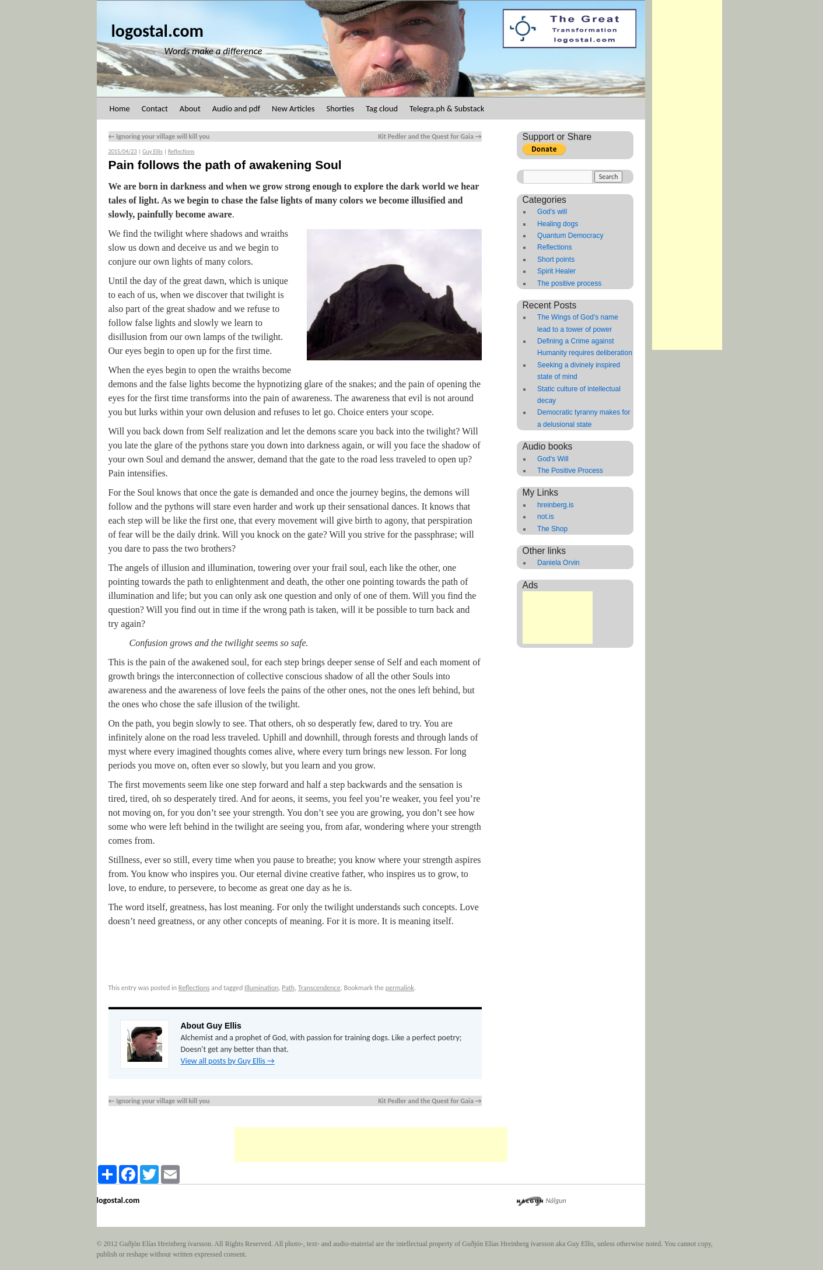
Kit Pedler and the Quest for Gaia (429, 136)
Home (120, 108)
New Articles (293, 108)
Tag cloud (382, 108)
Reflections (181, 151)
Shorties (341, 108)
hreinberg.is (555, 505)
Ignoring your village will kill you (159, 136)
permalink (400, 988)
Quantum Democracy (570, 235)
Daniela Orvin (558, 563)
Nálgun (556, 1201)
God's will (552, 212)
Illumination (261, 988)
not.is (545, 517)
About (190, 108)
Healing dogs (557, 224)
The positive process (569, 283)
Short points (556, 259)
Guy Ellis (152, 151)
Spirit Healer (556, 271)
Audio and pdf (236, 108)
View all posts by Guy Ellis (228, 1061)
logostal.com (157, 30)
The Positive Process (570, 470)
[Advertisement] (687, 175)
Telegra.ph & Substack (446, 108)
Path (288, 988)
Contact (155, 108)
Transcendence (319, 988)
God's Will (553, 459)
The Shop (552, 529)
